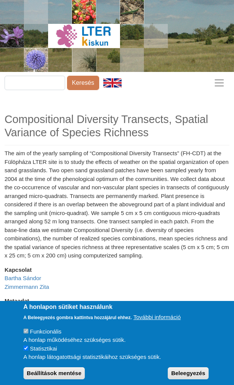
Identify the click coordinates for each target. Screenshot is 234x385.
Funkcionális (45, 334)
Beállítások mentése (54, 376)
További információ (157, 320)
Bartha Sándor (23, 278)
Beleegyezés (188, 376)
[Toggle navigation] (219, 83)
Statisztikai (43, 351)
